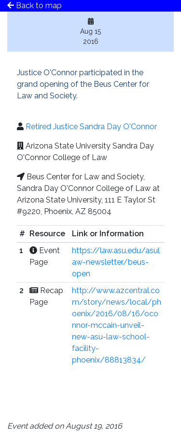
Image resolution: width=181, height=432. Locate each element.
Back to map (34, 5)
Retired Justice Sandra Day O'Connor (91, 126)
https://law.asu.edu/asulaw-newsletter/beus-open (116, 262)
